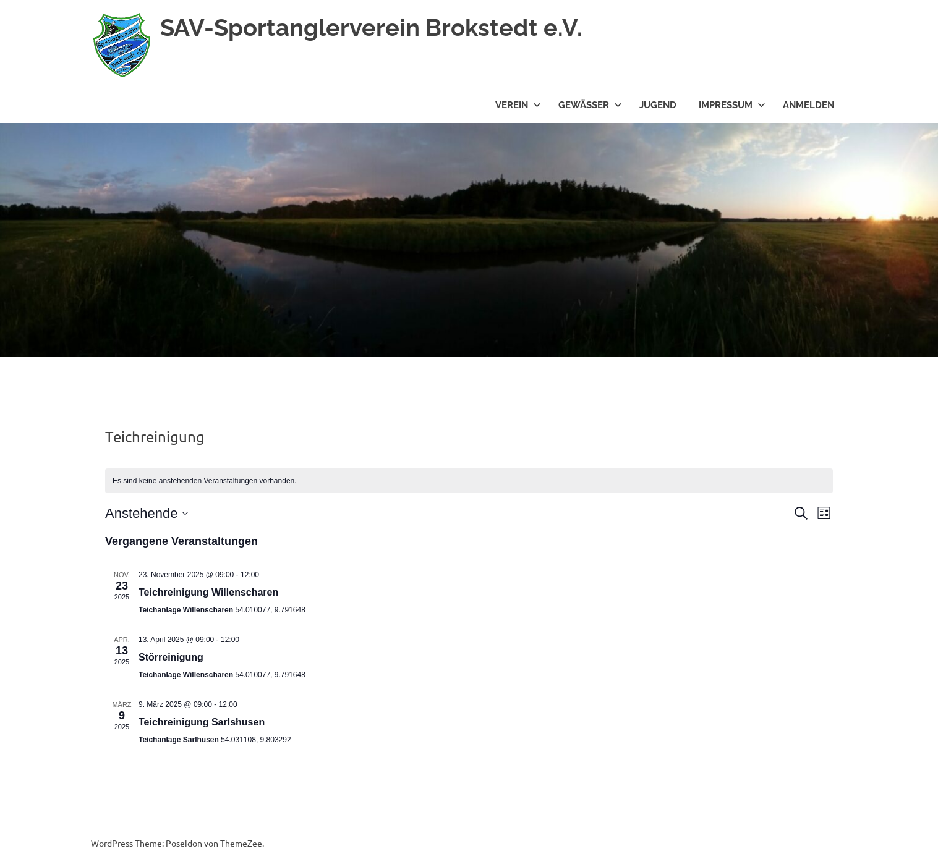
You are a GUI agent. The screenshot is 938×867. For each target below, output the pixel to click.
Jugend (657, 105)
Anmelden (808, 105)
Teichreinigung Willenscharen (208, 592)
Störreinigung (171, 657)
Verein (518, 105)
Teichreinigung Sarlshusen (202, 722)
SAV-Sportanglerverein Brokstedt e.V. (371, 27)
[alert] (469, 481)
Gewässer (590, 105)
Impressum (732, 105)
